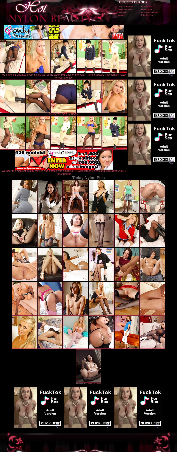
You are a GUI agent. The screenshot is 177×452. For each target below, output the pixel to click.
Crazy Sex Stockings (125, 7)
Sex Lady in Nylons (125, 9)
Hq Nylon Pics (146, 7)
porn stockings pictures (149, 12)
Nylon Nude (122, 12)
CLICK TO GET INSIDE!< (64, 114)
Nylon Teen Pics (147, 15)
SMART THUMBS (94, 383)
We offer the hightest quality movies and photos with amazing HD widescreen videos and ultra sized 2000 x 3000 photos (64, 171)
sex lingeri (121, 15)
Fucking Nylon (146, 9)
